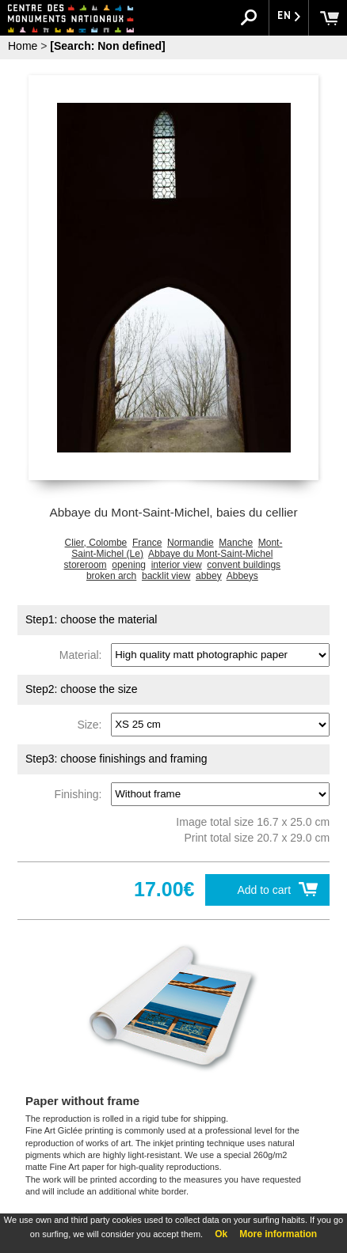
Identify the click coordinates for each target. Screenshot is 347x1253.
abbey (209, 575)
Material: (83, 654)
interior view (176, 564)
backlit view (166, 575)
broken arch (111, 575)
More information (278, 1234)
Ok (221, 1234)
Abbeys (242, 575)
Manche (236, 542)
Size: (92, 723)
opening (129, 564)
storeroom (85, 564)
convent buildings (243, 564)
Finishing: (82, 793)
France (147, 542)
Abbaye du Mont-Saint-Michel (210, 553)
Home (22, 46)
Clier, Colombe (96, 542)
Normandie (190, 542)
